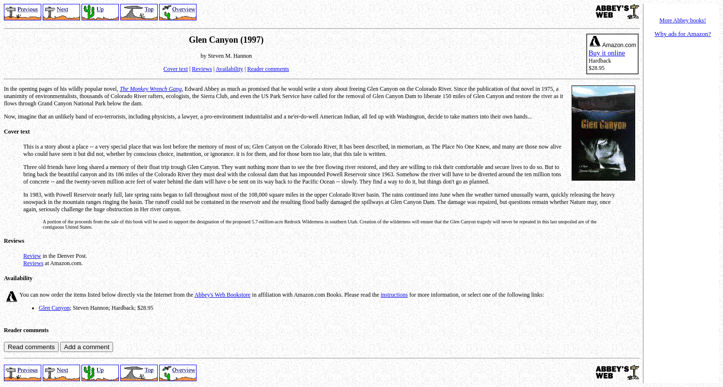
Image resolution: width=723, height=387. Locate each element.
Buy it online (607, 53)
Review (32, 255)
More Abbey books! (682, 20)
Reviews (202, 69)
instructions (394, 294)
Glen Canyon (54, 307)
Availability (229, 69)
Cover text (176, 69)
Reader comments (268, 69)
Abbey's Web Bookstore (223, 294)
